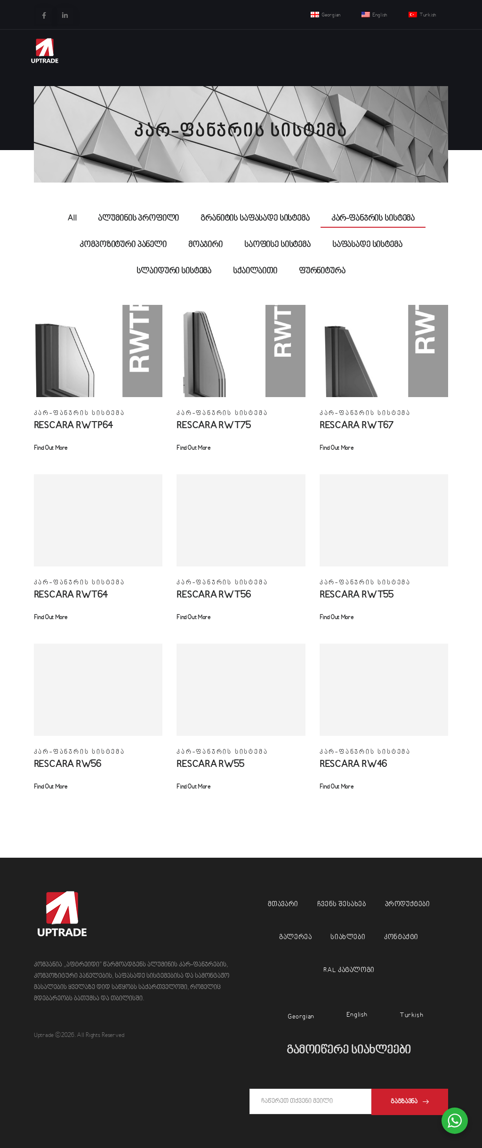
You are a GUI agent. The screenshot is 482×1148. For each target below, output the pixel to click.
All (72, 218)
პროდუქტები (407, 904)
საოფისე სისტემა (277, 244)
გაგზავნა (404, 1102)
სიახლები (347, 937)
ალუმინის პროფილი (138, 218)
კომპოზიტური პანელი (123, 244)
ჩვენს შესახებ (341, 904)
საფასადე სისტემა (367, 244)
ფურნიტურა (322, 271)
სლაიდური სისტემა (174, 271)
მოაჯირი (205, 244)
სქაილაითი (255, 271)
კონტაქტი (401, 937)
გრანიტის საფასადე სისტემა (255, 218)
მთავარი (283, 904)
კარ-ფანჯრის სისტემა (373, 218)
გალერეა (295, 937)
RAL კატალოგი (349, 970)
